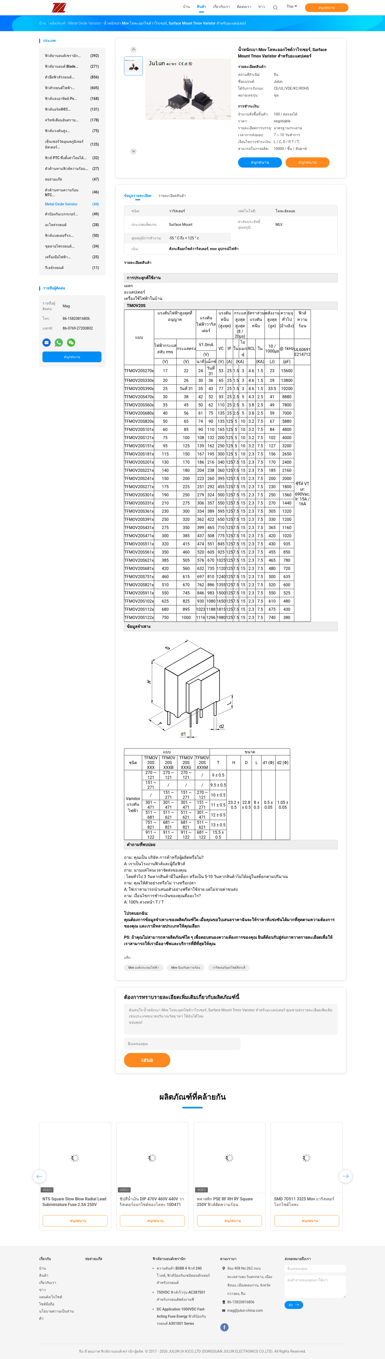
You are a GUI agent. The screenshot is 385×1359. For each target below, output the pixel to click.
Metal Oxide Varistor (72, 204)
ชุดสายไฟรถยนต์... (72, 246)
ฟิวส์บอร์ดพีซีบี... (72, 109)
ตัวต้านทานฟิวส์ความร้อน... (72, 168)
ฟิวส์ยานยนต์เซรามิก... (72, 55)
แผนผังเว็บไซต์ (50, 1297)
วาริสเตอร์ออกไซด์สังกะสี (228, 967)
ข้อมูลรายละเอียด (137, 196)
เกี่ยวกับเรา (47, 1283)
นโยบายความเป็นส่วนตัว (56, 1314)
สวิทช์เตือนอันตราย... (72, 120)
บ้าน (42, 1268)
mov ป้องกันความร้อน (185, 967)
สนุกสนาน (327, 8)
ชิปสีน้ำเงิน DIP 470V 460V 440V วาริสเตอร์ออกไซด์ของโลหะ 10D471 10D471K (152, 1205)
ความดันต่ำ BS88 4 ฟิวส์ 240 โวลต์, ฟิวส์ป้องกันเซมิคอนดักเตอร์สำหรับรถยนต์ (183, 1275)
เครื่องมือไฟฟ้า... (72, 257)
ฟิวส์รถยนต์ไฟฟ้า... (72, 87)
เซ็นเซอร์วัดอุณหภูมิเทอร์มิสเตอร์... (72, 144)
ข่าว (42, 1290)
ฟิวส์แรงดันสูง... (72, 130)
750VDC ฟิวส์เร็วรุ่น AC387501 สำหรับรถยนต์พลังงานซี (181, 1296)
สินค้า (43, 1275)
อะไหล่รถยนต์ (72, 224)
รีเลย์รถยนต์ (72, 267)
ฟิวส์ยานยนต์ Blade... (72, 66)
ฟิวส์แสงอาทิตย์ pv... (72, 98)
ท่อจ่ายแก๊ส (72, 179)
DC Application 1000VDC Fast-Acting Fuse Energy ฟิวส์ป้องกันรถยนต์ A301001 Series (181, 1316)
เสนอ (147, 1060)
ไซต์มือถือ (46, 1304)
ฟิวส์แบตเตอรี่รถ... (72, 235)
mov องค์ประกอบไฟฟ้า (143, 967)
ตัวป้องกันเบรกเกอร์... (72, 214)
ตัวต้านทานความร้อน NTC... (72, 192)
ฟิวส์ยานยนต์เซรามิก (169, 1259)
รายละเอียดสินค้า (172, 196)
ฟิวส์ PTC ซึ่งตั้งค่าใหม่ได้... (72, 157)
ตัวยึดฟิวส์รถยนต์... (72, 77)
